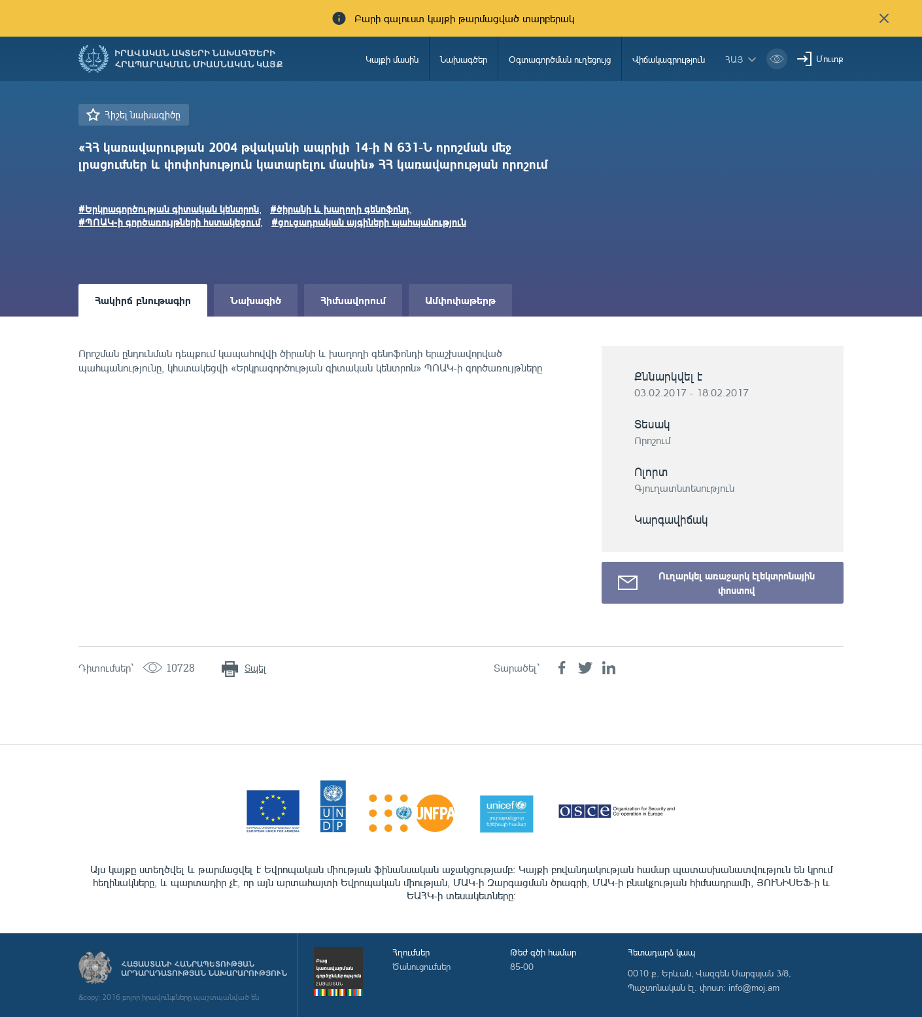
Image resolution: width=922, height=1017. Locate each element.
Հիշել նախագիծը (142, 115)
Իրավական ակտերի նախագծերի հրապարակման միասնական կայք (198, 59)
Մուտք (830, 58)
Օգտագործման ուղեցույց (560, 59)
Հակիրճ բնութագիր (143, 300)
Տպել (255, 668)
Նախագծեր (463, 59)
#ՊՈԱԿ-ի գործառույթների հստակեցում (169, 221)
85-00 (522, 966)
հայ (734, 59)
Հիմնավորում (353, 300)
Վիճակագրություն (668, 59)
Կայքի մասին (392, 59)
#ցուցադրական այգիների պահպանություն (368, 221)
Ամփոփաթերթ (460, 300)
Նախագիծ (255, 300)
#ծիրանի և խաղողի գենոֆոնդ (339, 208)
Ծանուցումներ (421, 966)
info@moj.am (753, 987)
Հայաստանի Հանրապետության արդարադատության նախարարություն (204, 968)
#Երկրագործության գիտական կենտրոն (168, 208)
